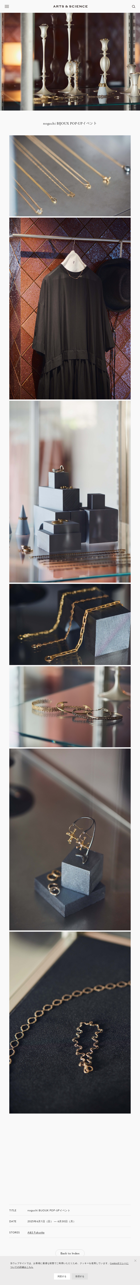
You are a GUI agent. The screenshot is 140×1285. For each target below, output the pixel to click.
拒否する (79, 1276)
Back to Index (70, 1253)
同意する (62, 1276)
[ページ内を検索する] (133, 6)
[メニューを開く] (7, 6)
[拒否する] (135, 1260)
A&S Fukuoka (36, 1232)
